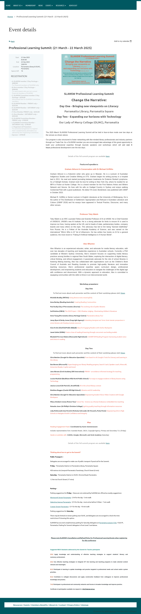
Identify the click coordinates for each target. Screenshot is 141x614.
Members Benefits (39, 605)
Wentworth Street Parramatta (60, 497)
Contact (62, 605)
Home (10, 16)
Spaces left (15, 71)
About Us (53, 605)
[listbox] (123, 41)
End (17, 62)
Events (27, 605)
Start (17, 57)
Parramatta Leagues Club (107, 523)
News (123, 293)
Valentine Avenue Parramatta (60, 502)
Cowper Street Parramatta (59, 507)
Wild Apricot (110, 611)
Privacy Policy (73, 605)
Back (13, 41)
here (107, 156)
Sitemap (84, 605)
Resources (17, 605)
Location (16, 67)
